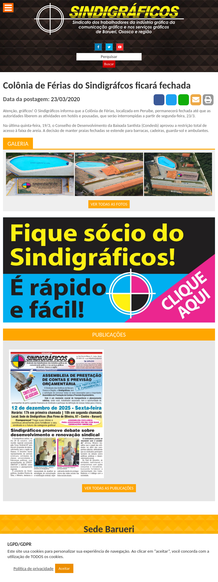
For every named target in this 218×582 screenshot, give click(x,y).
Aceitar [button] (64, 568)
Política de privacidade (33, 568)
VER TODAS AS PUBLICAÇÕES (109, 488)
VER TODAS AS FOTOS (109, 204)
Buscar (109, 64)
